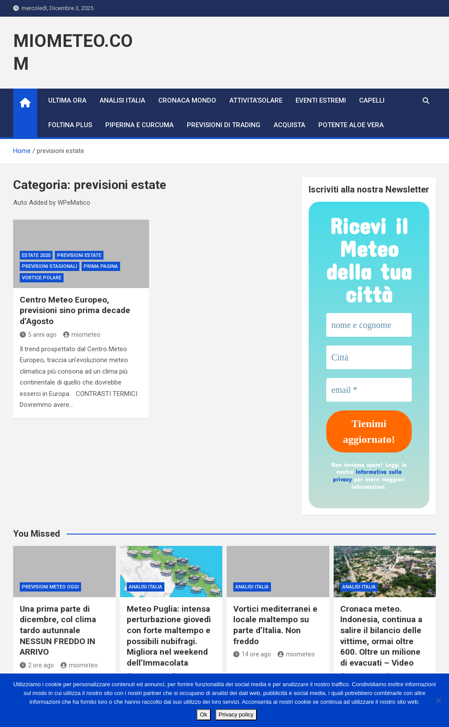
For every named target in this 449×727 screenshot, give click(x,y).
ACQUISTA (289, 125)
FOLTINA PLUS (70, 125)
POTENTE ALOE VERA (351, 125)
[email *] (369, 390)
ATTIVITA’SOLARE (255, 100)
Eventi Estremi (321, 100)
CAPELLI (372, 100)
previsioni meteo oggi (50, 587)
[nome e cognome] (369, 325)
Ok (203, 714)
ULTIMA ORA (67, 100)
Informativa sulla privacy (367, 475)
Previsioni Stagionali (49, 266)
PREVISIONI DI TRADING (223, 125)
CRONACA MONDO (187, 100)
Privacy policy (236, 714)
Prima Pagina (101, 266)
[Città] (369, 357)
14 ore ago (252, 654)
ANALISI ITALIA (122, 100)
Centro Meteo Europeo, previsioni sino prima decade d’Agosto (75, 310)
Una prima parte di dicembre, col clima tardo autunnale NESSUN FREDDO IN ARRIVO (58, 630)
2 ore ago (37, 665)
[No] (438, 700)
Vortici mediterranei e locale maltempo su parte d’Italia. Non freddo (275, 625)
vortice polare (41, 278)
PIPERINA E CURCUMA (139, 125)
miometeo (81, 334)
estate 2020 (36, 255)
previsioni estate (79, 255)
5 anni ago (38, 334)
